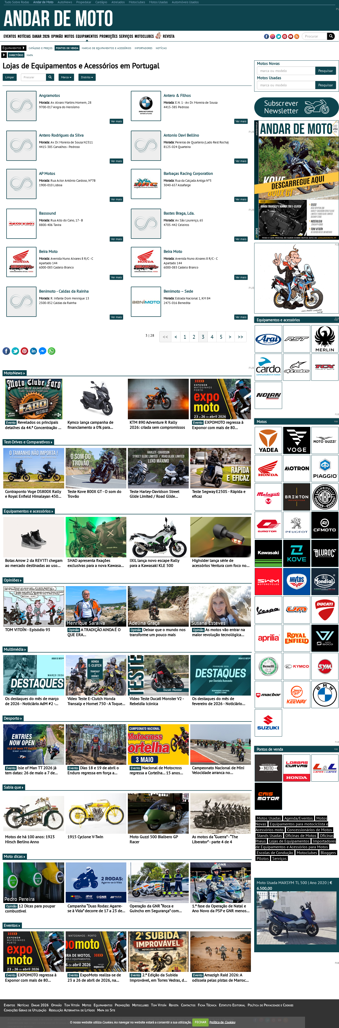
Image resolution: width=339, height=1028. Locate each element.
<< (165, 336)
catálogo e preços (40, 48)
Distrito (87, 77)
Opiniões (13, 580)
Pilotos (263, 858)
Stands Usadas (269, 835)
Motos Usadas (269, 818)
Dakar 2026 (41, 36)
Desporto (13, 718)
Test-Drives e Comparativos (28, 441)
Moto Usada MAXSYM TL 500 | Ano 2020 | (296, 912)
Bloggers (328, 852)
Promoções (108, 36)
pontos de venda (67, 48)
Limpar (9, 77)
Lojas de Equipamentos (289, 841)
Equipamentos (87, 36)
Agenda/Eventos (298, 818)
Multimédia (15, 649)
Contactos (188, 1005)
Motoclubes (144, 36)
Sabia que (14, 787)
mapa (30, 55)
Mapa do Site (106, 1010)
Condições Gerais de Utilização (25, 1010)
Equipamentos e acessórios (29, 511)
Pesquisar (325, 70)
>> (240, 336)
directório (16, 55)
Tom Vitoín (72, 1005)
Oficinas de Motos (300, 835)
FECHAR (200, 1022)
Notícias (24, 36)
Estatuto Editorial (232, 1005)
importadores (143, 48)
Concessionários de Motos (309, 829)
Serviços (126, 36)
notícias (161, 48)
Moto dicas (15, 856)
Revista (168, 36)
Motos (69, 36)
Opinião (57, 36)
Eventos (10, 36)
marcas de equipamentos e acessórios (106, 48)
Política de (222, 1022)
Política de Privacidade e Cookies (270, 1005)
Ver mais (116, 121)
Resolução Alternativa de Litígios (72, 1010)
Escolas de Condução (275, 852)
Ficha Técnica (207, 1005)
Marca (66, 77)
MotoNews (14, 372)
